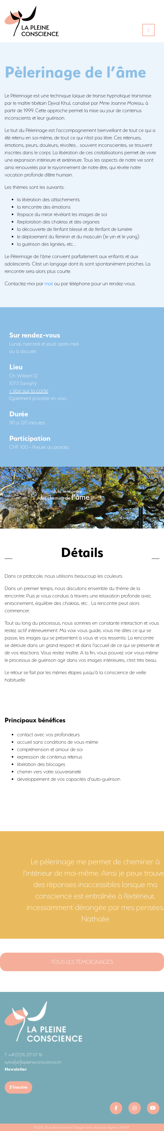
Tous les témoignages (82, 962)
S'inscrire (18, 1087)
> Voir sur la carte (28, 391)
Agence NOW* (119, 1127)
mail (49, 284)
